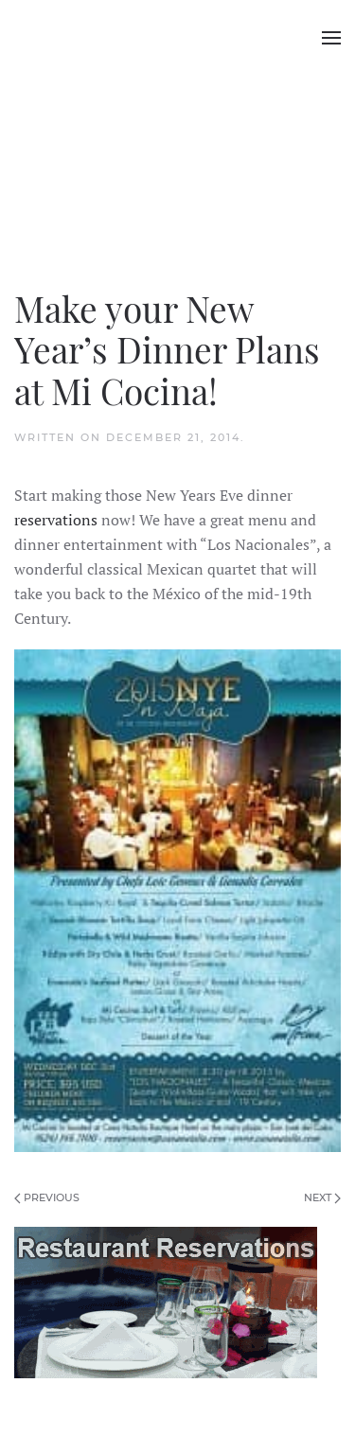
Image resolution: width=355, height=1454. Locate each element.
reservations (56, 519)
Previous (47, 1197)
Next (322, 1197)
